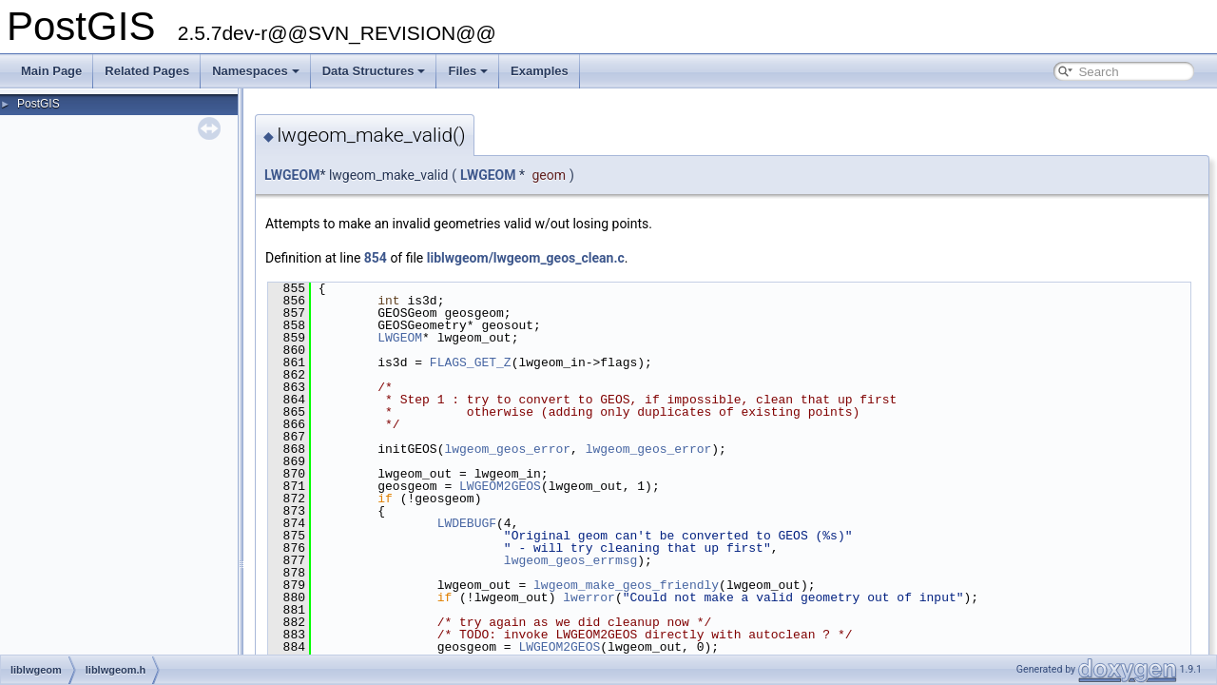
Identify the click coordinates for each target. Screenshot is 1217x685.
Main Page (51, 71)
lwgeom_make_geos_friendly (626, 585)
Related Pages (147, 71)
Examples (540, 71)
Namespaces (255, 71)
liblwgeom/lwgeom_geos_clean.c (526, 257)
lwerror (589, 597)
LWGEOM (291, 175)
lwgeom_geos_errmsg (570, 560)
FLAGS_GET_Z (471, 362)
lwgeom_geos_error (507, 449)
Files (468, 71)
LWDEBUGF (466, 523)
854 (375, 257)
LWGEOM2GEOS (500, 486)
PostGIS (38, 103)
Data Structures (374, 71)
